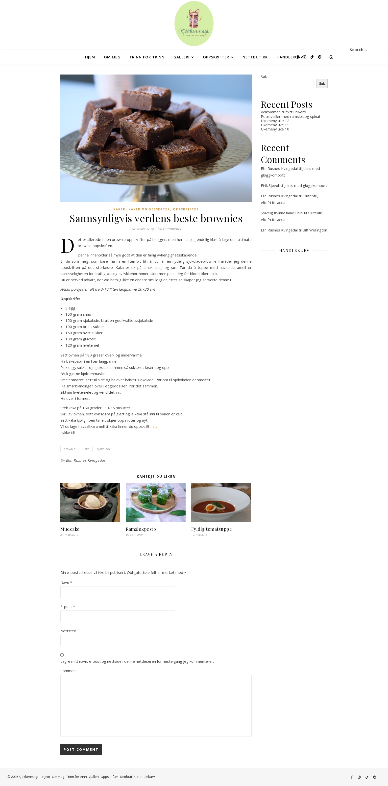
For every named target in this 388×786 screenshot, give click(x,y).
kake (86, 449)
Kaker (119, 209)
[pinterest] (319, 56)
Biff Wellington (315, 230)
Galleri (181, 56)
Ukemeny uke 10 (275, 129)
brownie (69, 449)
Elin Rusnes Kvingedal (85, 460)
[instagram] (305, 56)
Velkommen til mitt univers (283, 111)
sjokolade (104, 449)
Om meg (112, 56)
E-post (67, 606)
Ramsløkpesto (141, 529)
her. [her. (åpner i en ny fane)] (153, 426)
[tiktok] (313, 56)
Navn (66, 582)
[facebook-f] (298, 56)
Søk (264, 76)
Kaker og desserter (149, 209)
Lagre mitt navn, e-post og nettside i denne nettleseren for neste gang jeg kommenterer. (137, 661)
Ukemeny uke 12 (275, 120)
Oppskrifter (216, 56)
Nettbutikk (255, 56)
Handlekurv (290, 56)
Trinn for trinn (147, 56)
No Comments (169, 228)
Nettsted (68, 630)
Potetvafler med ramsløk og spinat (290, 116)
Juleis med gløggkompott (306, 185)
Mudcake (70, 529)
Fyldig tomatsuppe (211, 529)
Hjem (90, 56)
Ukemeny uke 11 (275, 124)
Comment (68, 670)
